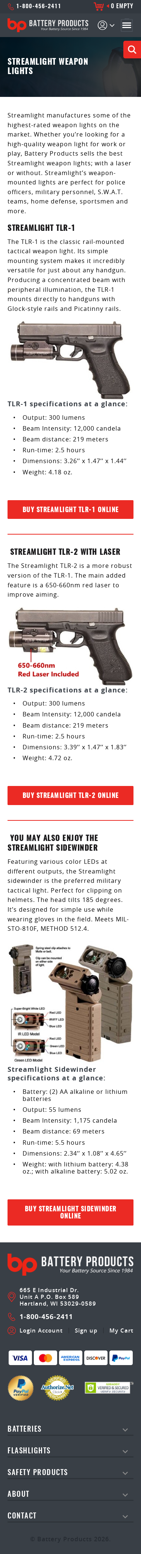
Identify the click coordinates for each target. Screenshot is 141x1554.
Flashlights (29, 1451)
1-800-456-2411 (34, 6)
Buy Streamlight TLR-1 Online (71, 510)
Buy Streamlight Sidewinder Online (71, 1213)
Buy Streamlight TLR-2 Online (71, 796)
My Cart (121, 1330)
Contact (22, 1516)
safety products (38, 1473)
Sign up (86, 1330)
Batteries (25, 1429)
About (19, 1494)
